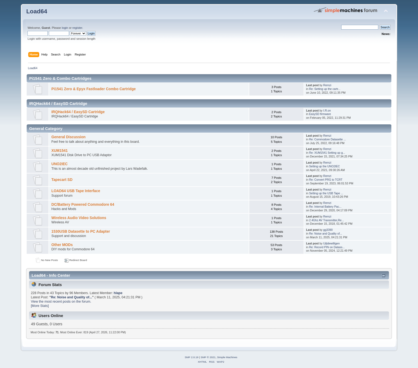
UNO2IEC (59, 164)
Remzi (327, 85)
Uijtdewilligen (331, 243)
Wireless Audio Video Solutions (78, 218)
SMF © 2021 (208, 357)
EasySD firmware (320, 114)
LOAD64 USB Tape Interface (75, 191)
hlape (118, 293)
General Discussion (68, 137)
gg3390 (328, 229)
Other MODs (62, 245)
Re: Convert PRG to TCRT (326, 179)
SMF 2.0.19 (192, 357)
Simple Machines (227, 357)
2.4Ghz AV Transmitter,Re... (326, 220)
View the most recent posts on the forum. (61, 301)
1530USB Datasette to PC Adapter (80, 231)
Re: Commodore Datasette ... (327, 139)
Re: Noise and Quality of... (325, 233)
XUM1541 (59, 151)
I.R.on (327, 110)
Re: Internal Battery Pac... (325, 206)
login (65, 27)
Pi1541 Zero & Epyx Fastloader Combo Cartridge (93, 89)
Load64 (36, 11)
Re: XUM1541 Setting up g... (327, 152)
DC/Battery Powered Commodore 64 (82, 205)
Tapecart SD (62, 180)
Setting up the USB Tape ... (326, 193)
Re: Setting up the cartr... (324, 88)
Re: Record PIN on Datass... (327, 247)
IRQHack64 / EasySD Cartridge (78, 112)
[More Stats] (40, 306)
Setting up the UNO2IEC (324, 166)
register (77, 27)
